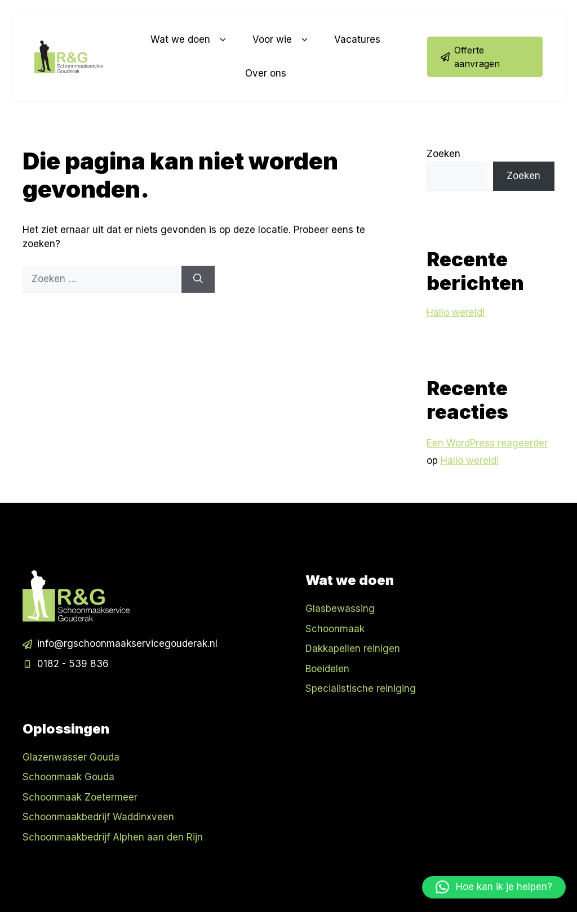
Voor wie (282, 40)
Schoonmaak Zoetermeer (80, 797)
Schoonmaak (335, 628)
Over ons (265, 73)
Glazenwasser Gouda (71, 757)
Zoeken (443, 153)
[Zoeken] (198, 279)
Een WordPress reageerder (487, 443)
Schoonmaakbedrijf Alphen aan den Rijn (113, 837)
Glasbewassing (340, 608)
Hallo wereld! (456, 312)
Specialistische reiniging (360, 688)
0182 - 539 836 (73, 663)
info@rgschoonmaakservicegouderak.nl (127, 643)
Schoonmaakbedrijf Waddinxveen (98, 816)
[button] (494, 887)
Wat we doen (190, 40)
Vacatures (357, 39)
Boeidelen (327, 668)
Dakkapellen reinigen (352, 648)
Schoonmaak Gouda (68, 777)
